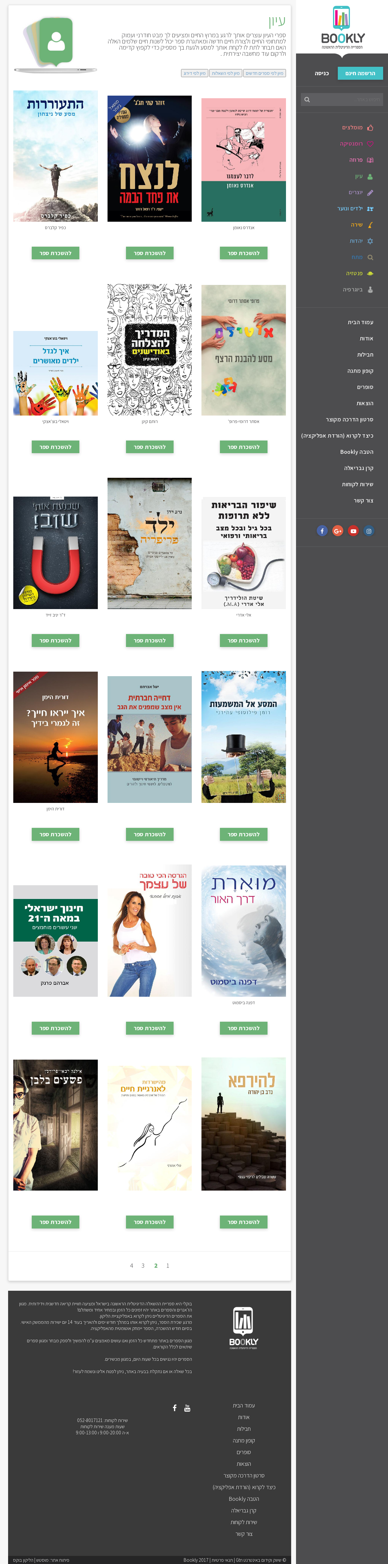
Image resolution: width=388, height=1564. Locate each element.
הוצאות (365, 403)
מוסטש (42, 1560)
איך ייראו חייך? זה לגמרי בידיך (55, 808)
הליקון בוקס (23, 1560)
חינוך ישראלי (55, 1002)
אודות (366, 338)
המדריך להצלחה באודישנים (150, 421)
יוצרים (361, 192)
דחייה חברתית (149, 808)
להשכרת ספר (244, 253)
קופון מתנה (360, 370)
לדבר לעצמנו (244, 227)
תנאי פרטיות (222, 1560)
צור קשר (363, 500)
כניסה (322, 73)
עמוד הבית (360, 322)
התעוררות (55, 227)
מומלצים (357, 127)
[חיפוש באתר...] (342, 99)
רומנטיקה (356, 143)
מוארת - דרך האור (244, 1002)
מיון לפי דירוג (195, 73)
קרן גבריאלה (358, 468)
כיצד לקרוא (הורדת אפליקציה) (337, 435)
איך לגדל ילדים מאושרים (55, 421)
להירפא (244, 1196)
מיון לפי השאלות (226, 73)
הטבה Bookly (356, 451)
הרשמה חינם (360, 73)
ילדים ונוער (355, 208)
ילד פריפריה (149, 614)
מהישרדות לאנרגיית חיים (149, 1196)
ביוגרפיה (358, 289)
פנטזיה (359, 273)
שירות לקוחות (357, 484)
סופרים (365, 387)
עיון (364, 176)
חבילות (365, 354)
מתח (362, 257)
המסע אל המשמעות (244, 808)
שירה (362, 225)
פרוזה (361, 160)
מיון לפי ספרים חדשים (264, 73)
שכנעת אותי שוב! (55, 614)
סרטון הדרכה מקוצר (349, 419)
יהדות (361, 241)
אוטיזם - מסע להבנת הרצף (244, 421)
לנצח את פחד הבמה (150, 227)
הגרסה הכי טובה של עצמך (149, 1002)
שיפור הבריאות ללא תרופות (244, 614)
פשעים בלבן (55, 1196)
